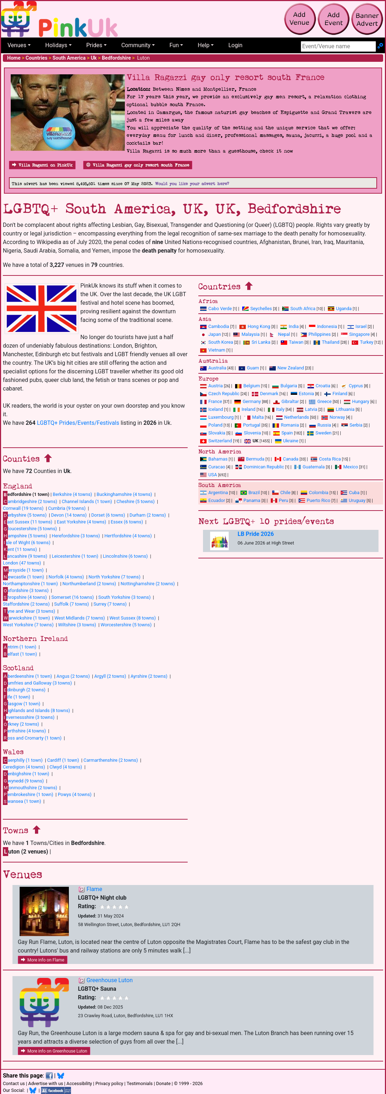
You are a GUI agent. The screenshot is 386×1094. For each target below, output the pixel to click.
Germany (247, 401)
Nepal (280, 334)
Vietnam (212, 350)
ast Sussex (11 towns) (27, 522)
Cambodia (214, 326)
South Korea (216, 342)
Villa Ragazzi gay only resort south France (137, 165)
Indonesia (323, 326)
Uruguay (353, 500)
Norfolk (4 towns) (66, 577)
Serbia (351, 425)
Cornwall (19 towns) (23, 508)
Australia (213, 368)
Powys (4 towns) (75, 794)
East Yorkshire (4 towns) (81, 521)
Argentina (214, 492)
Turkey (363, 342)
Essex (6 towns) (127, 521)
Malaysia (246, 334)
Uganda (340, 308)
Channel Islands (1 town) (87, 501)
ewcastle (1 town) (23, 576)
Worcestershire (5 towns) (126, 624)
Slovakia (212, 433)
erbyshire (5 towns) (25, 515)
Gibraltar (286, 401)
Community (136, 45)
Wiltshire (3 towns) (77, 624)
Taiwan (292, 342)
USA (208, 474)
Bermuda (251, 459)
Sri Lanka (256, 342)
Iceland (211, 409)
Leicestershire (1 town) (75, 556)
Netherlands (292, 417)
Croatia (319, 385)
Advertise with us (45, 1083)
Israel (357, 326)
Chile (281, 492)
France (211, 401)
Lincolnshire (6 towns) (125, 556)
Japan (210, 334)
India (289, 326)
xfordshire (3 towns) (26, 590)
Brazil (250, 492)
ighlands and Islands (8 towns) (36, 710)
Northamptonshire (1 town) (30, 583)
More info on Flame (43, 960)
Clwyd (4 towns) (66, 767)
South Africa (298, 308)
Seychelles (257, 308)
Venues (16, 45)
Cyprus (352, 385)
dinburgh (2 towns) (24, 689)
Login (235, 45)
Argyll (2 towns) (110, 676)
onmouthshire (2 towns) (30, 787)
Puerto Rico (314, 500)
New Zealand (286, 368)
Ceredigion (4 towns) (24, 767)
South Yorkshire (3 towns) (124, 597)
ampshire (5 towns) (25, 535)
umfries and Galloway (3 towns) (37, 683)
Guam (249, 368)
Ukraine (287, 440)
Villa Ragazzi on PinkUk (42, 165)
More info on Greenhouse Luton (54, 1051)
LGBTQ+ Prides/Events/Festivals (78, 422)
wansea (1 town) (22, 801)
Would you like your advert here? (192, 184)
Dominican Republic (259, 466)
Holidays (56, 45)
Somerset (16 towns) (72, 597)
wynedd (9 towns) (23, 780)
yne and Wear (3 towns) (29, 611)
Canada (287, 459)
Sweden (319, 433)
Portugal (247, 425)
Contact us (14, 1083)
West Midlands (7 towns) (80, 618)
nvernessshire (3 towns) (29, 717)
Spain (283, 433)
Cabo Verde (216, 308)
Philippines (315, 334)
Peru (279, 500)
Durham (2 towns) (147, 515)
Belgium (247, 385)
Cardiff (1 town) (63, 760)
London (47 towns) (22, 563)
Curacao (212, 466)
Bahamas (214, 459)
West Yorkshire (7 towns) (28, 624)
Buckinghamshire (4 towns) (124, 494)
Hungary (356, 401)
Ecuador (212, 500)
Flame (94, 889)
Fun (174, 45)
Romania (286, 425)
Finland (335, 393)
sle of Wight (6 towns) (26, 542)
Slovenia (248, 433)
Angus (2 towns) (73, 676)
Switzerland (216, 440)
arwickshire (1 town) (26, 617)
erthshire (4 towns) (24, 731)
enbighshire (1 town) (26, 773)
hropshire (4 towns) (25, 597)
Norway (333, 417)
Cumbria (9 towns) (67, 508)
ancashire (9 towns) (25, 556)
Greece (320, 401)
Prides (94, 45)
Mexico (346, 466)
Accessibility (79, 1083)
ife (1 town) (16, 696)
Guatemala (309, 466)
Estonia (302, 393)
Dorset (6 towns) (108, 515)
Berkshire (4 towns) (72, 494)
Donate (163, 1083)
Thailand (326, 342)
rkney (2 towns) (21, 724)
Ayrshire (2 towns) (149, 676)
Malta (254, 417)
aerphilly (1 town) (23, 760)
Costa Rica (326, 459)
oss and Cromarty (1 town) (32, 737)
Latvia (307, 409)
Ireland (244, 409)
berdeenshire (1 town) (27, 676)
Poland (211, 425)
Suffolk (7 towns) (71, 604)
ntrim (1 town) (19, 647)
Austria (211, 385)
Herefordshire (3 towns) (76, 535)
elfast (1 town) (20, 653)
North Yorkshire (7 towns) (114, 577)
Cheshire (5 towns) (136, 501)
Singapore (355, 334)
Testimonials (140, 1083)
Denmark (265, 393)
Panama (247, 500)
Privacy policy (109, 1083)
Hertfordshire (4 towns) (128, 535)
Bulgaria (284, 385)
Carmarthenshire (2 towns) (110, 760)
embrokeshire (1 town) (28, 794)
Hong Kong (254, 326)
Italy (276, 409)
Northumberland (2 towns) (89, 583)
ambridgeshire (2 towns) (30, 501)
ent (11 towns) (20, 549)
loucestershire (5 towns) (30, 528)
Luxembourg (217, 417)
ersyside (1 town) (23, 569)
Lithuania (340, 409)
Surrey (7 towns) (110, 604)
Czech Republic (219, 393)
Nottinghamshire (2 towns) (148, 583)
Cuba (350, 492)
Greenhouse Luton (109, 980)
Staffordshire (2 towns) (26, 604)
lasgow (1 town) (21, 703)
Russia (320, 425)
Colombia (315, 492)
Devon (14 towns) (69, 515)
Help (203, 45)
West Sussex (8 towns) (133, 618)
